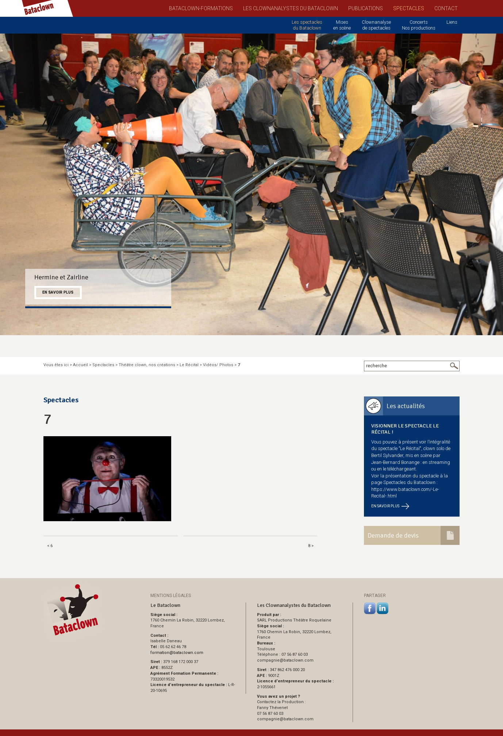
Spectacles (408, 8)
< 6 (50, 545)
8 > (311, 545)
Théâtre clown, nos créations (147, 365)
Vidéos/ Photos (218, 365)
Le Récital (189, 365)
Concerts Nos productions (418, 25)
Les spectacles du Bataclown (307, 25)
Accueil (80, 365)
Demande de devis (393, 535)
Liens (451, 22)
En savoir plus (57, 292)
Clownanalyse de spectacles (376, 25)
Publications (365, 8)
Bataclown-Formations (201, 8)
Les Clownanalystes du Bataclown (290, 8)
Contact (446, 8)
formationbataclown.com (176, 652)
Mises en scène (342, 25)
